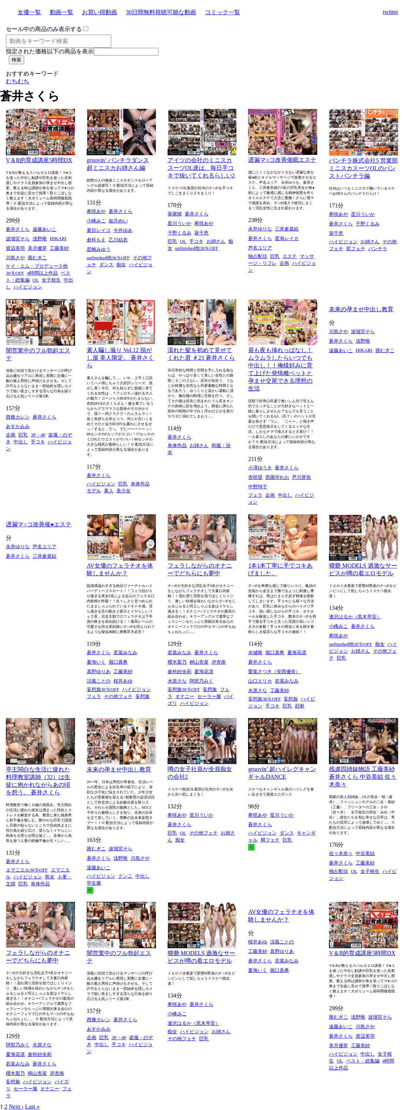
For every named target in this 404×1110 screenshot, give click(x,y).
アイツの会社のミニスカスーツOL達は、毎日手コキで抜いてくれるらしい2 (201, 168)
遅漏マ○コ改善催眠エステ (282, 160)
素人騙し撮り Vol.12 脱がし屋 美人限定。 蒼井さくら (120, 358)
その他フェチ (118, 696)
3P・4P (38, 435)
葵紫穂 (175, 214)
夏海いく (96, 662)
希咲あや (96, 211)
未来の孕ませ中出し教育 (361, 309)
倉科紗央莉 (179, 671)
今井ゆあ (122, 230)
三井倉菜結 (287, 229)
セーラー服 (209, 696)
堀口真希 (118, 662)
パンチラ (377, 248)
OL (36, 280)
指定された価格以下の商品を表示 (50, 51)
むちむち (17, 81)
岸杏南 (219, 662)
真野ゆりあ (99, 671)
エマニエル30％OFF (27, 870)
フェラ (255, 495)
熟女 (50, 877)
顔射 (299, 706)
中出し (21, 442)
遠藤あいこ (44, 229)
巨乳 (172, 241)
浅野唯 (40, 238)
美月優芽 (37, 248)
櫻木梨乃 (177, 662)
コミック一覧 (222, 12)
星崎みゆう (99, 249)
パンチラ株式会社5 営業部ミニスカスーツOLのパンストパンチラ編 (363, 168)
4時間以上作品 (42, 273)
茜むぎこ (37, 257)
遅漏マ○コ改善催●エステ (38, 524)
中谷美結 (365, 853)
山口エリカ (260, 681)
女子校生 (51, 280)
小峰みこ (96, 221)
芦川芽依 (301, 477)
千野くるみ (179, 233)
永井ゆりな (260, 229)
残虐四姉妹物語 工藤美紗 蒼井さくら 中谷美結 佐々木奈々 (362, 776)
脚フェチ (270, 840)
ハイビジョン (28, 287)
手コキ (196, 241)
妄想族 (142, 696)
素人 (108, 490)
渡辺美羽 (15, 248)
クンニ (125, 876)
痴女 (121, 264)
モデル (94, 490)
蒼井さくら (18, 229)
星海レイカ (287, 238)
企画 (284, 263)
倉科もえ (96, 240)
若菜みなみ (125, 652)
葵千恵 (201, 233)
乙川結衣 (118, 240)
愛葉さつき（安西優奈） (274, 671)
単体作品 (140, 484)
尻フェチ (355, 248)
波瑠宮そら (18, 238)
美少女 (123, 490)
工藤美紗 (59, 248)
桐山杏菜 (199, 662)
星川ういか (179, 223)
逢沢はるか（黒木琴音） (355, 616)
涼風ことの (99, 681)
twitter (390, 12)
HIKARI (58, 238)
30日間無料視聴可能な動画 (161, 12)
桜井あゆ (122, 681)
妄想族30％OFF (103, 689)
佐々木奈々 (341, 853)
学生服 (94, 883)
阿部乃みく (201, 681)
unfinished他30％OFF (108, 257)
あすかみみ (18, 426)
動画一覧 (61, 12)
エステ (290, 256)
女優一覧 (29, 12)
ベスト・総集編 (362, 1061)
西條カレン (18, 417)
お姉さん (215, 241)
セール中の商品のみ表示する (44, 29)
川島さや (15, 257)
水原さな (177, 681)
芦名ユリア (260, 248)
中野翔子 (257, 486)
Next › (16, 1106)
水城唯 (255, 652)
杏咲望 (255, 477)
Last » (32, 1106)
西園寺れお (277, 477)
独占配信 (257, 256)
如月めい (118, 221)
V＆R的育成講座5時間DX (39, 160)
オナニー (184, 696)
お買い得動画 (99, 12)
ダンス (106, 264)
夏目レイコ (99, 230)
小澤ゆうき (260, 467)
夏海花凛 (203, 671)
